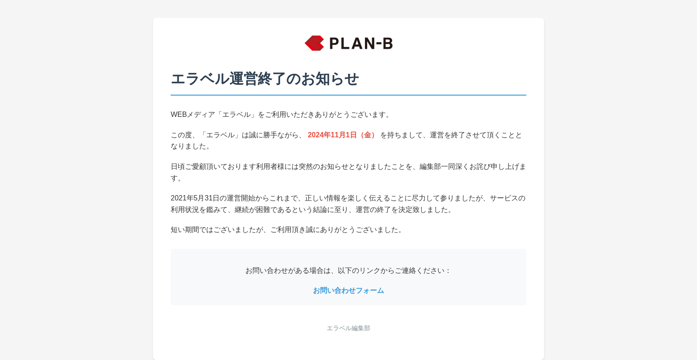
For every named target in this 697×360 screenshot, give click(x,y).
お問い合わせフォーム (348, 290)
